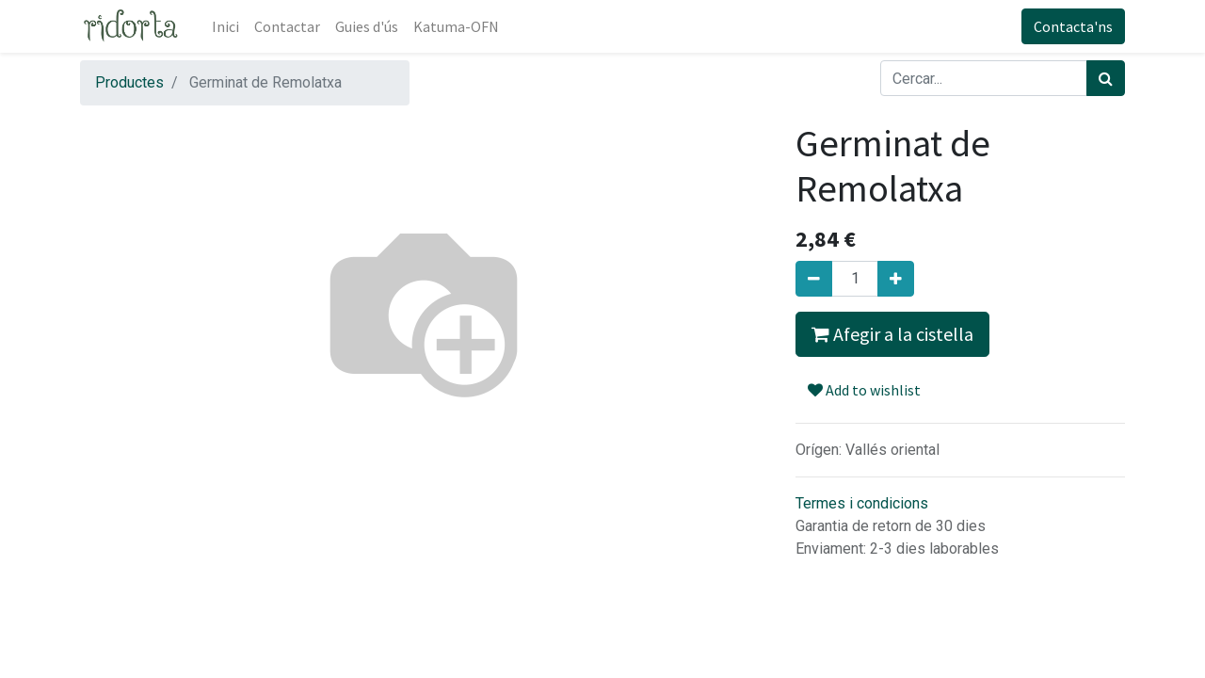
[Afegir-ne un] (895, 279)
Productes (129, 82)
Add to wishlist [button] (864, 389)
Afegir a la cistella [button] (892, 334)
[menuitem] (225, 26)
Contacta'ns (1073, 26)
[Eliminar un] (813, 279)
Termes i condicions (861, 503)
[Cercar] (1105, 78)
